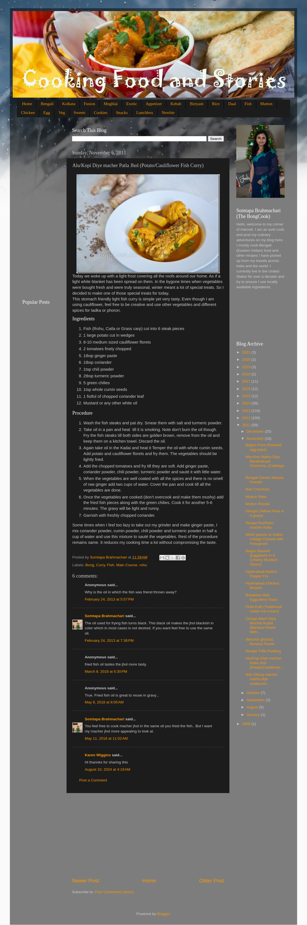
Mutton (266, 104)
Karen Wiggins (98, 755)
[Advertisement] (148, 835)
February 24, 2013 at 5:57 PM (109, 599)
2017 (247, 381)
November (256, 438)
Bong (89, 565)
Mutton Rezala (258, 504)
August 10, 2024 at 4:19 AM (107, 769)
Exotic (131, 104)
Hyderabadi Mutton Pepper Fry (261, 574)
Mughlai (111, 104)
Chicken (28, 112)
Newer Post (85, 881)
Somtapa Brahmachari (104, 616)
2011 (247, 425)
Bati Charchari (257, 489)
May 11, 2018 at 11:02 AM (106, 738)
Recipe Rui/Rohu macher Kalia (260, 525)
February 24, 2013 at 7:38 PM (109, 640)
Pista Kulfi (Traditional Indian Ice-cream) (264, 609)
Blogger (163, 914)
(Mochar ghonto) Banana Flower (260, 641)
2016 (247, 389)
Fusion (89, 104)
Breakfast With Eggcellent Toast (261, 597)
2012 (247, 418)
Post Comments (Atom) (114, 892)
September (256, 700)
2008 (247, 724)
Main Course (126, 565)
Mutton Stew (256, 497)
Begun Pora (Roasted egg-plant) (264, 447)
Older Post (211, 881)
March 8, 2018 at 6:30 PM (106, 671)
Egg (46, 112)
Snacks (122, 112)
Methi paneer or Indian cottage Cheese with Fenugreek (265, 538)
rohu (143, 565)
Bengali (47, 104)
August (253, 707)
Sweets (80, 112)
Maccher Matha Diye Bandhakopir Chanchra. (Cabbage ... (265, 463)
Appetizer (153, 104)
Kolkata (68, 104)
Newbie (168, 112)
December (256, 431)
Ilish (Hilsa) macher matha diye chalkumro (262, 678)
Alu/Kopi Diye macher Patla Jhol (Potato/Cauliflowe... (264, 662)
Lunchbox (144, 112)
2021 (247, 352)
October (254, 693)
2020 (247, 359)
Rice (216, 104)
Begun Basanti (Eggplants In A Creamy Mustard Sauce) (261, 558)
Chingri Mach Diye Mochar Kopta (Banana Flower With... (261, 625)
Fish (248, 104)
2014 (247, 403)
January (254, 715)
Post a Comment (93, 780)
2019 (247, 367)
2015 (247, 396)
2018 (247, 374)
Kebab (176, 104)
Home (27, 104)
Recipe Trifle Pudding (263, 651)
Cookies (100, 112)
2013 (247, 411)
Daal (232, 104)
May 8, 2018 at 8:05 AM (104, 702)
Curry (100, 565)
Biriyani (196, 104)
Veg (62, 112)
